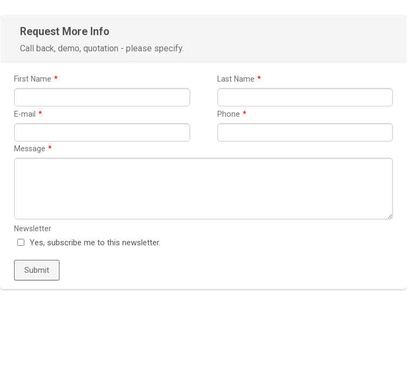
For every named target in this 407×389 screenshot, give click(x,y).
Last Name (239, 79)
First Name (36, 79)
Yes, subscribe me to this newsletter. (95, 242)
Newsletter (32, 228)
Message (33, 148)
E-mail (28, 114)
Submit (36, 270)
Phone (231, 114)
